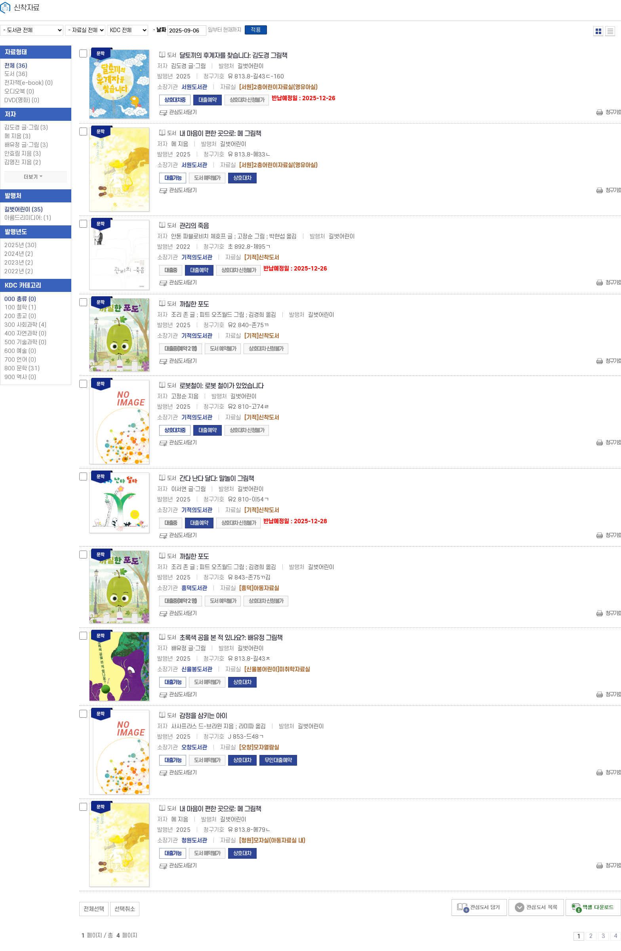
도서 (15, 76)
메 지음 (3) (17, 138)
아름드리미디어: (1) (27, 220)
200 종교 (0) (20, 318)
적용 (259, 31)
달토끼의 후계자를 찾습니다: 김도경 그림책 (233, 58)
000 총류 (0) (20, 301)
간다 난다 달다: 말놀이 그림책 (216, 481)
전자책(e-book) (28, 85)
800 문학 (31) (22, 371)
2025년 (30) (20, 247)
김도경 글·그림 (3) (26, 130)
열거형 (598, 31)
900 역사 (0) (20, 379)
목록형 (610, 31)
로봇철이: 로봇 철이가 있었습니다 (221, 388)
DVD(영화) (21, 102)
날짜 (161, 31)
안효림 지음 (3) (22, 156)
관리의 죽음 (194, 228)
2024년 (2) (18, 256)
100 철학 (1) (20, 310)
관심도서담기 (182, 114)
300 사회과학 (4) (25, 327)
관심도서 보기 (536, 910)
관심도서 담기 (479, 910)
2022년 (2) (18, 274)
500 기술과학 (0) (25, 344)
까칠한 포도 (194, 307)
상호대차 (242, 180)
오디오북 (19, 94)
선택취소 (124, 911)
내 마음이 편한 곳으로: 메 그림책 (220, 136)
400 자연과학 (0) (25, 336)
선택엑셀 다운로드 (593, 910)
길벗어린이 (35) (23, 211)
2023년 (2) (18, 265)
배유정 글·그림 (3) (26, 147)
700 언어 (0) (20, 362)
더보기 (36, 179)
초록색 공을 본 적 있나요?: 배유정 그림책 (230, 640)
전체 (15, 68)
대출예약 (207, 102)
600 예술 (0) (20, 353)
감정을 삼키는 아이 (203, 718)
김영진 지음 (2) (22, 165)
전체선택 (94, 911)
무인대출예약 (278, 762)
